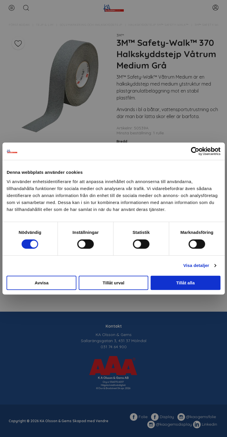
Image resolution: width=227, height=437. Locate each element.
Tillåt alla (185, 282)
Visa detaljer (196, 265)
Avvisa (41, 282)
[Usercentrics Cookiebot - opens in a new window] (195, 151)
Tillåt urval (113, 282)
